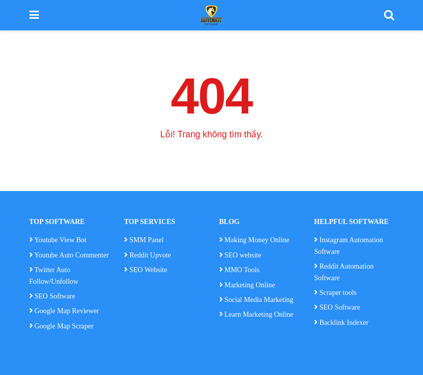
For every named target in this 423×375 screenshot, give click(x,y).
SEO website (242, 255)
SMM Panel (147, 240)
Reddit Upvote (147, 255)
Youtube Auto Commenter (69, 255)
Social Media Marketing (256, 300)
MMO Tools (242, 270)
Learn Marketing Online (256, 314)
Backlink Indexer (341, 322)
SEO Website (148, 270)
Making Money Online (256, 240)
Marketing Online (247, 285)
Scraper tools (335, 292)
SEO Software (52, 296)
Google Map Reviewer (64, 311)
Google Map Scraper (61, 326)
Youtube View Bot (58, 240)
